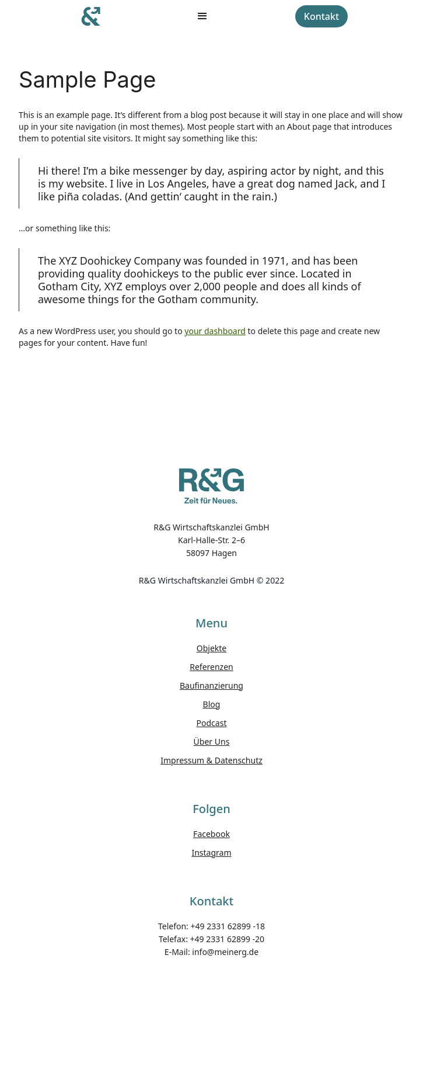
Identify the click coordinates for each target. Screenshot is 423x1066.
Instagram (211, 852)
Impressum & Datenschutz (211, 760)
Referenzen (211, 666)
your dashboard (215, 330)
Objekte (211, 648)
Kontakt (321, 16)
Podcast (212, 722)
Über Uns (212, 741)
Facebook (211, 833)
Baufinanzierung (211, 685)
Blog (212, 704)
